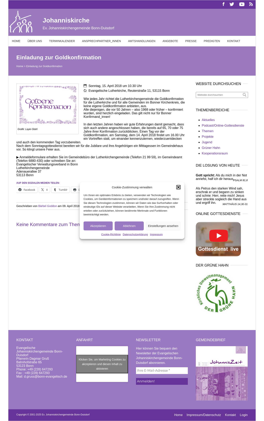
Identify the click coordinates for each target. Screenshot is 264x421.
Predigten (212, 41)
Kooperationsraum (215, 153)
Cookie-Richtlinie (111, 234)
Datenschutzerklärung (135, 234)
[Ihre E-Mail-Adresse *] (162, 370)
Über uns (35, 41)
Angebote (170, 41)
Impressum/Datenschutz (204, 415)
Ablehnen (129, 226)
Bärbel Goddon (47, 206)
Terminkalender (62, 41)
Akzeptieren (98, 226)
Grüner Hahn (211, 147)
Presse (191, 41)
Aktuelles (208, 120)
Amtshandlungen (141, 41)
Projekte (208, 136)
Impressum (156, 234)
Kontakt (233, 41)
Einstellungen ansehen (163, 226)
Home (16, 41)
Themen (208, 131)
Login (244, 415)
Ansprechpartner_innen (101, 41)
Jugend (207, 142)
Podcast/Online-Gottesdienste (223, 125)
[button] (178, 187)
